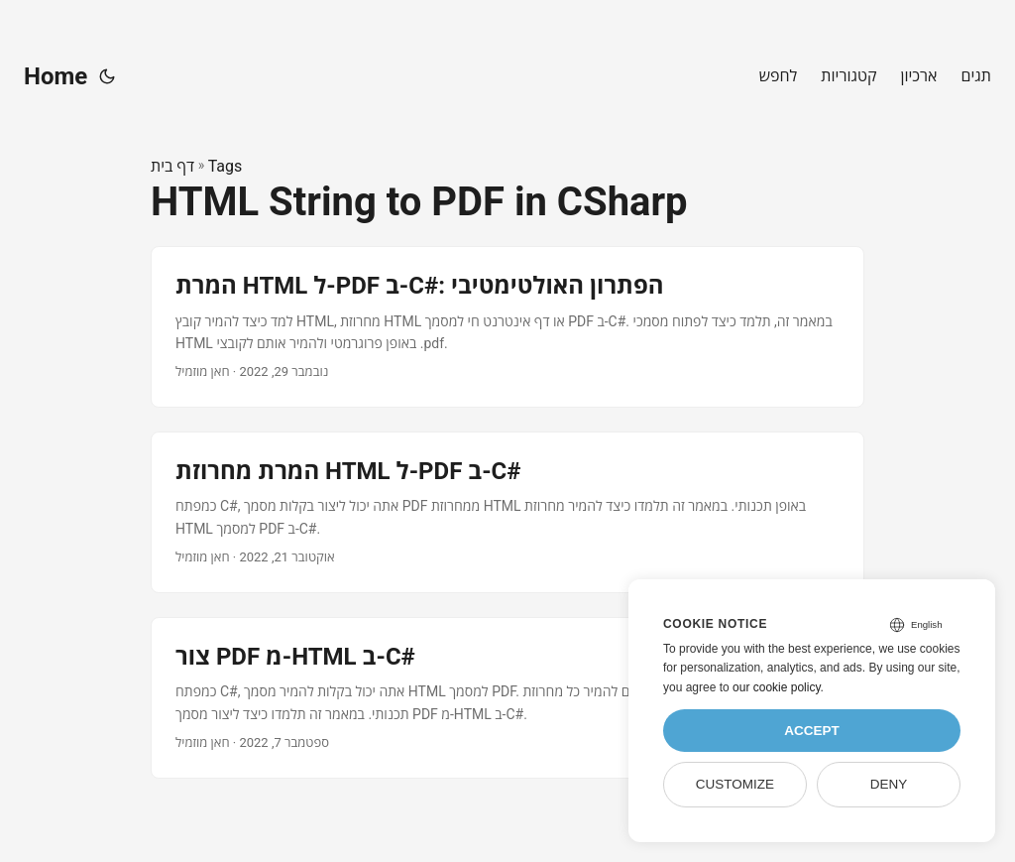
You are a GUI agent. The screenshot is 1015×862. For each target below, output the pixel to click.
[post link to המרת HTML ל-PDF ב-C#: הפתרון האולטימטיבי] (507, 327)
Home (55, 76)
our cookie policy (777, 687)
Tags (225, 166)
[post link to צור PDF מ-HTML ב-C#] (507, 698)
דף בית (172, 166)
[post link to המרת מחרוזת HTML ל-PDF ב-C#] (507, 512)
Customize (735, 784)
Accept (812, 730)
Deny (889, 784)
